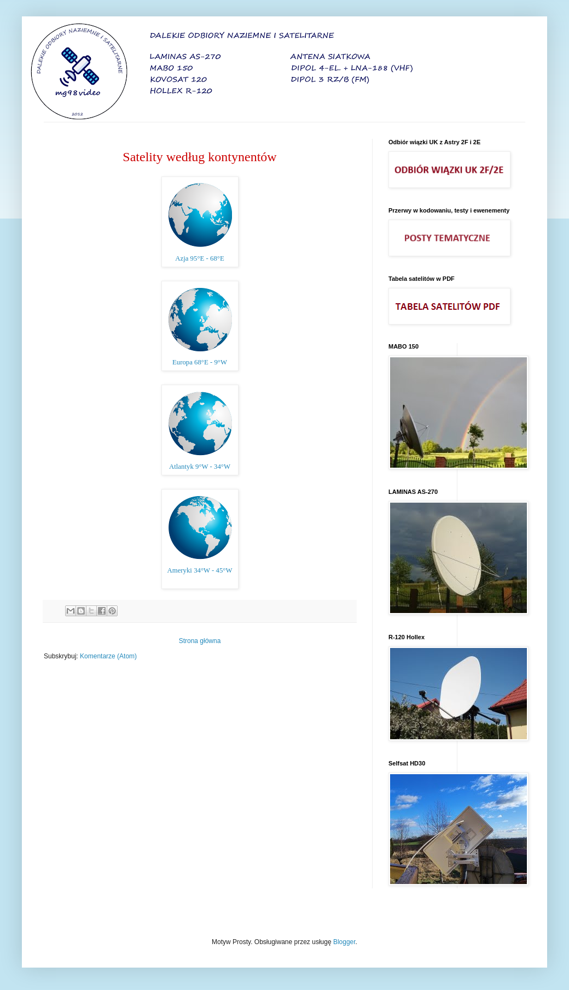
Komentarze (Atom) (108, 656)
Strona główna (200, 641)
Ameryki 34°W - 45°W (199, 570)
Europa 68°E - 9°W (199, 362)
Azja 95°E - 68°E (199, 258)
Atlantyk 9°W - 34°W (199, 466)
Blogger (344, 942)
